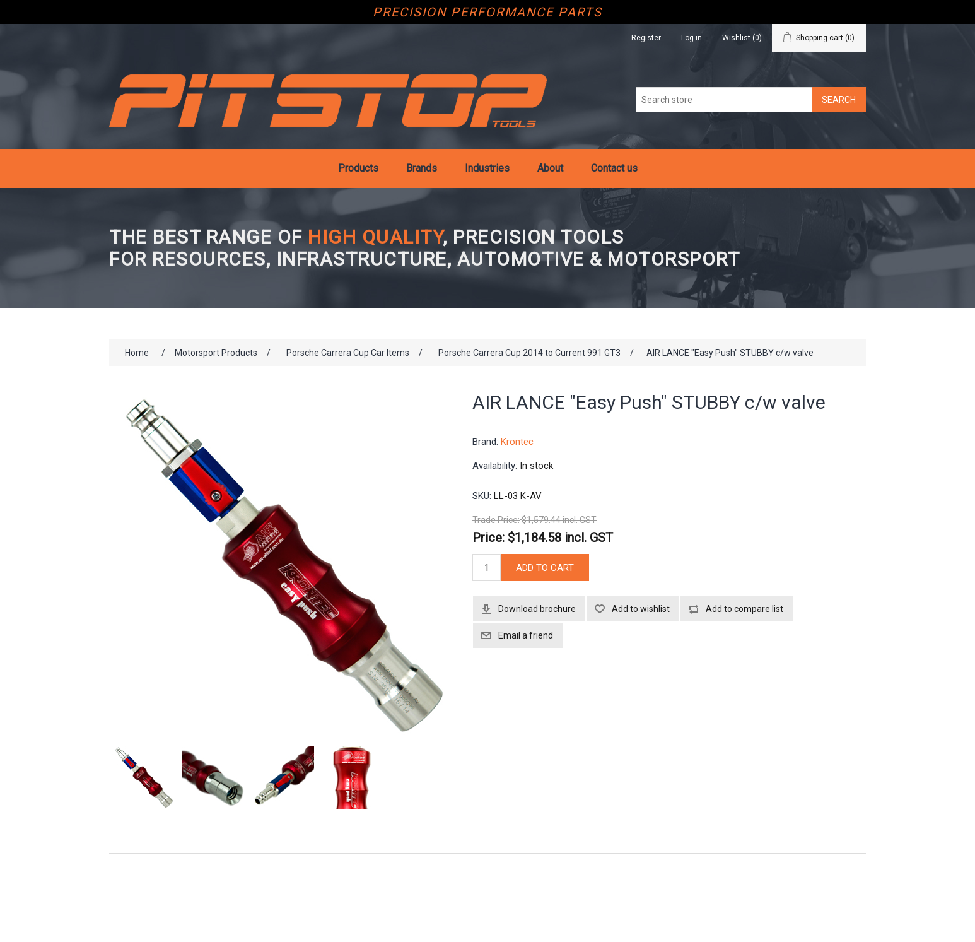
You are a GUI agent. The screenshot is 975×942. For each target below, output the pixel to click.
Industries (487, 168)
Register (646, 37)
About (550, 168)
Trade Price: (496, 520)
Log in (691, 37)
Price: (488, 537)
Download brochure (537, 609)
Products (358, 168)
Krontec (517, 441)
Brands (421, 168)
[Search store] (724, 99)
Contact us (614, 168)
